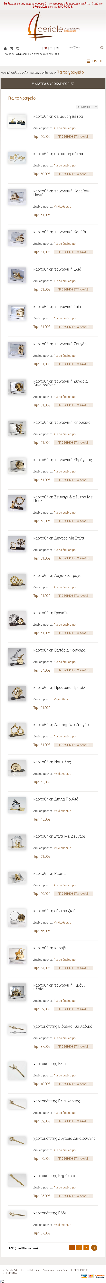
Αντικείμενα (32, 72)
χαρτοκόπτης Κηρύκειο (54, 1175)
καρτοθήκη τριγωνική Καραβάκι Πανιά (62, 193)
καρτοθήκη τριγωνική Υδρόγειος (62, 459)
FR (51, 48)
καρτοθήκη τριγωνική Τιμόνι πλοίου (59, 987)
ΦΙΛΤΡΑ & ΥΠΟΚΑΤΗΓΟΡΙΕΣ (53, 84)
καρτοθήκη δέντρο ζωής (55, 910)
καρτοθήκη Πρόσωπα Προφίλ (59, 687)
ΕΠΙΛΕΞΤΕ (95, 60)
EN (57, 48)
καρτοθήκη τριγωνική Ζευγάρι (60, 344)
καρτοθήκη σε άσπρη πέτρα (58, 153)
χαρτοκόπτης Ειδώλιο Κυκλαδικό (62, 1026)
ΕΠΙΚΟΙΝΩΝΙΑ (10, 1272)
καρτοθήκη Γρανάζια (51, 612)
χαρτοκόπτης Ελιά (49, 1063)
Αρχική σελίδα (11, 72)
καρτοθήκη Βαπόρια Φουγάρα (59, 650)
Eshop (48, 72)
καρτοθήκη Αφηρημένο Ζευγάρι (61, 724)
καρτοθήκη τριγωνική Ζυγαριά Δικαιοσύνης (60, 383)
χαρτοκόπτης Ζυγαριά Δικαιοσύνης (64, 1138)
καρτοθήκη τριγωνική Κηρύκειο (62, 422)
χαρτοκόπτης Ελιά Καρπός (56, 1101)
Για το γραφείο (70, 72)
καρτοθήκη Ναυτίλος (52, 762)
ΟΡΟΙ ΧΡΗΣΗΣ (80, 1269)
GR (45, 48)
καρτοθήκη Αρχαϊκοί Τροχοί (58, 575)
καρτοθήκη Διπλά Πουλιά (55, 799)
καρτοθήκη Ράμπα (49, 873)
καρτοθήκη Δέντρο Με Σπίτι (58, 538)
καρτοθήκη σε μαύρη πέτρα (58, 116)
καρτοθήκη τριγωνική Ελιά (57, 269)
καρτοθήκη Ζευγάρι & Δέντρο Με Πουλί (63, 499)
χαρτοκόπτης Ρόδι (49, 1213)
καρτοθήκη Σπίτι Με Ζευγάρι (59, 836)
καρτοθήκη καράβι (49, 948)
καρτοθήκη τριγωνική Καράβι (59, 232)
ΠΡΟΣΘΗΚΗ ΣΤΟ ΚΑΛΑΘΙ (73, 136)
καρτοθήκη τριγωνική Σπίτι (58, 306)
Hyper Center (63, 1269)
